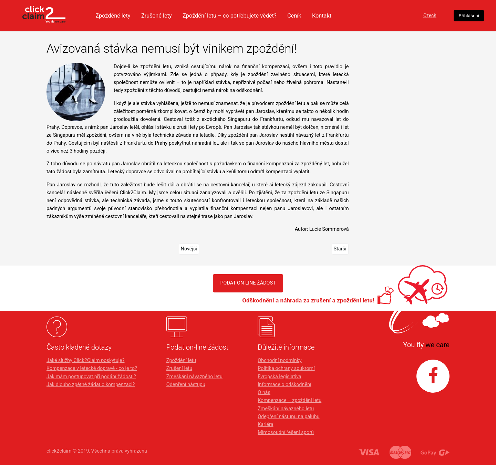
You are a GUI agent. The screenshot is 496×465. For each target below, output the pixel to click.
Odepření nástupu (185, 385)
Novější (189, 249)
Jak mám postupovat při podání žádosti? (91, 377)
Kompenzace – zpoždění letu (289, 400)
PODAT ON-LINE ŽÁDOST (248, 283)
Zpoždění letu (181, 360)
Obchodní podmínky (279, 360)
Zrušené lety (188, 15)
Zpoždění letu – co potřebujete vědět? (264, 15)
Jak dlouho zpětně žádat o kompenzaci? (90, 385)
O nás (264, 392)
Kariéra (265, 424)
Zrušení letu (179, 368)
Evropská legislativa (279, 377)
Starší (340, 249)
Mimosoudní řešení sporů (286, 432)
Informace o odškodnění (284, 385)
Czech (404, 16)
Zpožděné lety (142, 15)
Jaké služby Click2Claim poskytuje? (85, 360)
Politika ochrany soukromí (286, 368)
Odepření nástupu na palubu (288, 417)
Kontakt (361, 15)
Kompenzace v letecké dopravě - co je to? (91, 368)
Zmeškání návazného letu (194, 377)
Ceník (332, 15)
